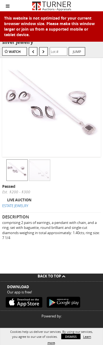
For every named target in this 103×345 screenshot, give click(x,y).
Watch (15, 51)
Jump (77, 51)
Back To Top (51, 276)
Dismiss (71, 337)
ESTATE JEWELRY (15, 205)
